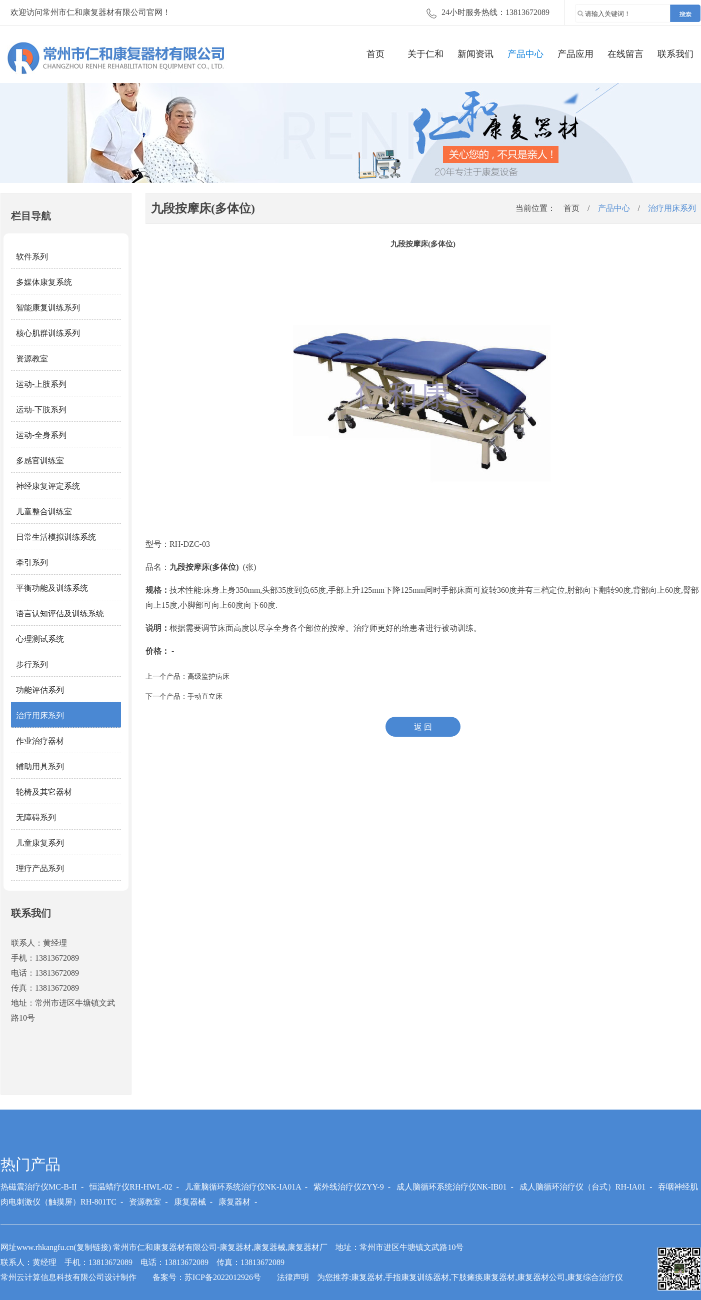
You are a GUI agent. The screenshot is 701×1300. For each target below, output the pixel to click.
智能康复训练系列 (48, 307)
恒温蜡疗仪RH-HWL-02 (131, 1187)
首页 (375, 54)
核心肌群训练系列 (48, 333)
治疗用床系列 (40, 715)
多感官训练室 (40, 460)
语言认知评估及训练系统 (60, 613)
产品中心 (526, 54)
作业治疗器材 (40, 741)
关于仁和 (426, 54)
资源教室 (32, 358)
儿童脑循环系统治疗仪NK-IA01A (243, 1187)
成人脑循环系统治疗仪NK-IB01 (451, 1187)
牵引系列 (32, 562)
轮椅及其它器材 (44, 792)
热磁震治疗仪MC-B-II (38, 1187)
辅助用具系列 (40, 766)
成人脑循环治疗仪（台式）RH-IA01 (583, 1187)
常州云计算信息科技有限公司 (52, 1277)
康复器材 (234, 1202)
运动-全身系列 (41, 435)
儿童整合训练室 (44, 511)
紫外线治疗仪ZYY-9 (349, 1187)
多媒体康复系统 (44, 282)
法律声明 (293, 1277)
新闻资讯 (476, 54)
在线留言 (626, 54)
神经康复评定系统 (48, 486)
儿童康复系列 (40, 843)
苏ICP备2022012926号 (222, 1277)
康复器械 (190, 1202)
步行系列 (32, 664)
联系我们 (676, 54)
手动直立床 (205, 696)
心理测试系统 (40, 639)
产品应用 (576, 54)
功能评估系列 (40, 690)
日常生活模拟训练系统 (56, 537)
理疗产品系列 (40, 868)
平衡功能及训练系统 (52, 588)
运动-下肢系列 (41, 409)
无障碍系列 (36, 817)
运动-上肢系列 (41, 384)
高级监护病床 (209, 676)
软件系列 (32, 256)
